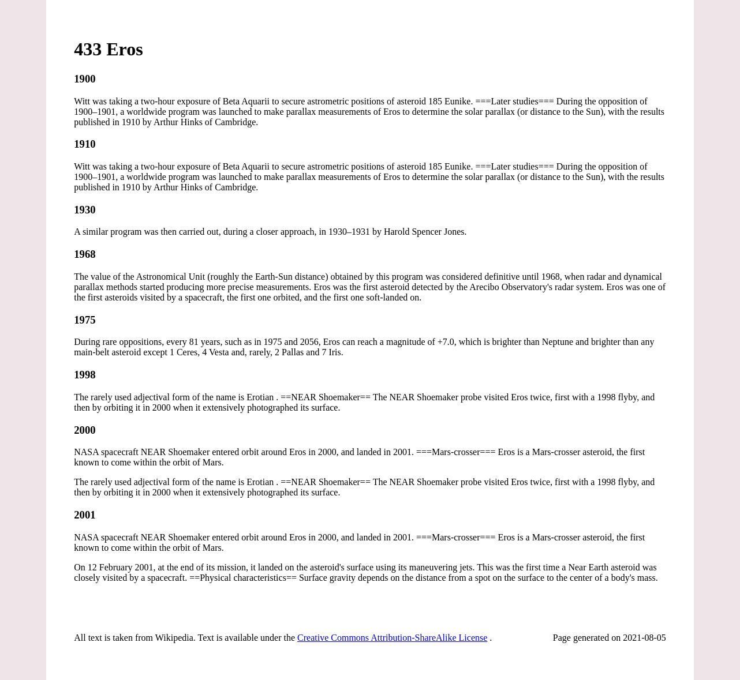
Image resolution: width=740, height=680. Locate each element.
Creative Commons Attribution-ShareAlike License (392, 638)
